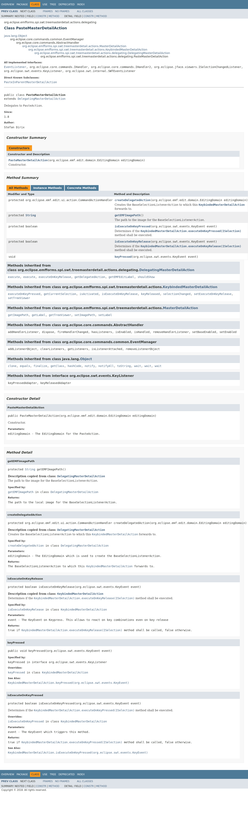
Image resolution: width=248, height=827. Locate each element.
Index (81, 4)
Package (22, 4)
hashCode (74, 366)
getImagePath (18, 315)
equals (25, 366)
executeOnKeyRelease (55, 277)
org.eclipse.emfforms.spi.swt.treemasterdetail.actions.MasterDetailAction (74, 46)
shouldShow (146, 277)
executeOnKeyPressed (24, 294)
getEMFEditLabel (121, 277)
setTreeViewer (19, 298)
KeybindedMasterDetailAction (190, 287)
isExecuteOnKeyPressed (132, 226)
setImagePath (85, 315)
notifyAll (106, 366)
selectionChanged (177, 294)
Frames (48, 11)
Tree (53, 4)
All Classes (85, 11)
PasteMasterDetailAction (28, 160)
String (31, 215)
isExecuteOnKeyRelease (132, 241)
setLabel (105, 315)
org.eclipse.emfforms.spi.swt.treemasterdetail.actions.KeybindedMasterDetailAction (87, 49)
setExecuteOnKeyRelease (212, 294)
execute (14, 277)
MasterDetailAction (180, 308)
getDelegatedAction (90, 277)
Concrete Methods (81, 188)
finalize (40, 366)
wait (137, 366)
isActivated (89, 294)
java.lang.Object (15, 35)
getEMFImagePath (127, 215)
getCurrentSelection (60, 294)
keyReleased (150, 294)
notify (90, 366)
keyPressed (123, 256)
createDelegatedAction (132, 200)
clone (12, 366)
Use (45, 4)
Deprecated (67, 4)
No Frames (62, 11)
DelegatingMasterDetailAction (41, 98)
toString (124, 366)
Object (86, 359)
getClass (57, 366)
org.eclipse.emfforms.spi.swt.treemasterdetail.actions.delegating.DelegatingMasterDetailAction (102, 53)
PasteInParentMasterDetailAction (30, 82)
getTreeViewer (60, 315)
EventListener (15, 67)
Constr (41, 16)
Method (54, 16)
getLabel (38, 315)
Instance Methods (47, 188)
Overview (7, 4)
